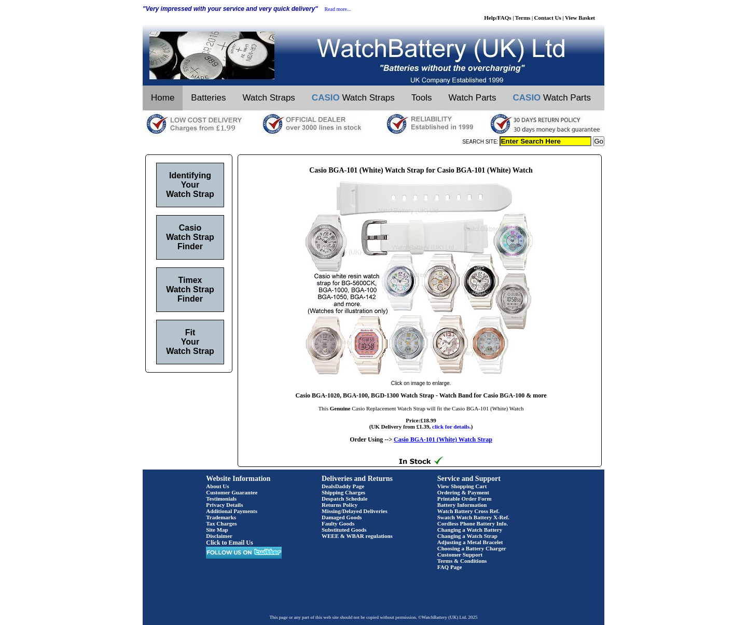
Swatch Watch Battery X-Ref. (473, 517)
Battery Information (462, 505)
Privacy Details (224, 505)
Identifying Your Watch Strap (190, 184)
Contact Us (547, 18)
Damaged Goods (342, 517)
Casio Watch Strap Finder (190, 237)
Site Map (217, 530)
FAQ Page (449, 567)
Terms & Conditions (462, 561)
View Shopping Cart (462, 486)
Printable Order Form (464, 498)
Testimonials (221, 498)
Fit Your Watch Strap (190, 342)
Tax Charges (221, 523)
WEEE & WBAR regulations (357, 536)
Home (162, 98)
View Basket (580, 18)
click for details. (451, 426)
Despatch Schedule (344, 498)
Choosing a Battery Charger (471, 548)
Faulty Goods (338, 523)
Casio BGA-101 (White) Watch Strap (443, 439)
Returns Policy (339, 505)
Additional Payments (231, 511)
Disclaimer (219, 536)
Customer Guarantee (231, 492)
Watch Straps (268, 98)
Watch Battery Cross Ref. (468, 511)
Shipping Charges (343, 492)
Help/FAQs (497, 18)
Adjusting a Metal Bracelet (470, 542)
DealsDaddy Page (343, 486)
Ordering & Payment (463, 492)
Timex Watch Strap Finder (190, 289)
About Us (217, 486)
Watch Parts (472, 98)
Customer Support (460, 554)
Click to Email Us (229, 542)
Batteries (208, 98)
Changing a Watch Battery (469, 530)
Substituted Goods (344, 530)
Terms (523, 18)
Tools (421, 98)
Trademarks (221, 517)
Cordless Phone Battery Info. (472, 523)
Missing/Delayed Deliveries (355, 511)
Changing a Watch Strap (467, 536)
